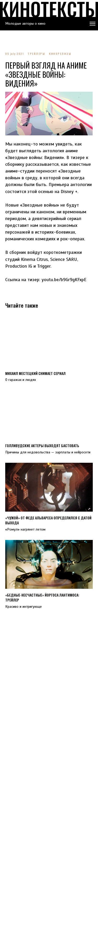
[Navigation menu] (92, 23)
